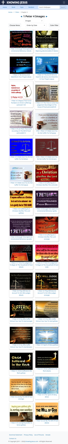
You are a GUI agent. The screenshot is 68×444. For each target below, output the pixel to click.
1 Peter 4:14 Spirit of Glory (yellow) (47, 345)
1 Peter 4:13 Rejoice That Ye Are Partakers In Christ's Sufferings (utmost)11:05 (21, 103)
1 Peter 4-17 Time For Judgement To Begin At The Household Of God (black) (21, 265)
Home (5, 7)
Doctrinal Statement (15, 435)
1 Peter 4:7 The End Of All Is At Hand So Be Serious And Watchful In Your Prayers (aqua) (47, 77)
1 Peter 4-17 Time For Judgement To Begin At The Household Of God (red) (46, 265)
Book (13, 7)
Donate (48, 435)
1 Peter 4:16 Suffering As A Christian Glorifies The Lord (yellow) (21, 211)
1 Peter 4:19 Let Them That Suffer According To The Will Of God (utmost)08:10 (21, 131)
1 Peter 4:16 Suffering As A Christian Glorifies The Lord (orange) (47, 237)
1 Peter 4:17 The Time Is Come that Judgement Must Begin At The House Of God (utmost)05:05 (46, 105)
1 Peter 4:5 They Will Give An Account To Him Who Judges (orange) (47, 293)
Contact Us (12, 438)
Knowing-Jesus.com (31, 441)
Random (31, 7)
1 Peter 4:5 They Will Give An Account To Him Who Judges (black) (21, 293)
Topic (22, 7)
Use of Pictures (39, 435)
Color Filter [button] (54, 25)
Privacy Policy (28, 435)
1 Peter (16, 12)
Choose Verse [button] (15, 25)
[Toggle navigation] (64, 2)
